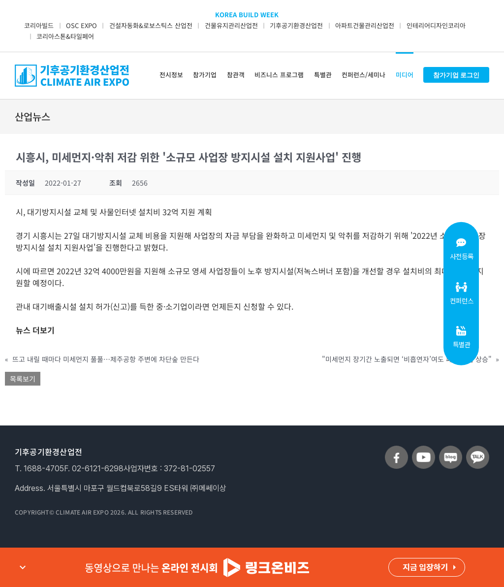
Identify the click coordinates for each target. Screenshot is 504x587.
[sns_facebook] (396, 450)
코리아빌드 (39, 25)
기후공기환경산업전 (296, 25)
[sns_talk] (477, 450)
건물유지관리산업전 (231, 25)
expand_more (23, 567)
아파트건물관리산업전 (364, 25)
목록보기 (22, 379)
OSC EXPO (81, 25)
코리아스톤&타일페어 (65, 36)
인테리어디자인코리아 (436, 25)
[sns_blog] (450, 450)
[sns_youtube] (423, 450)
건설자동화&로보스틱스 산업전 (150, 25)
